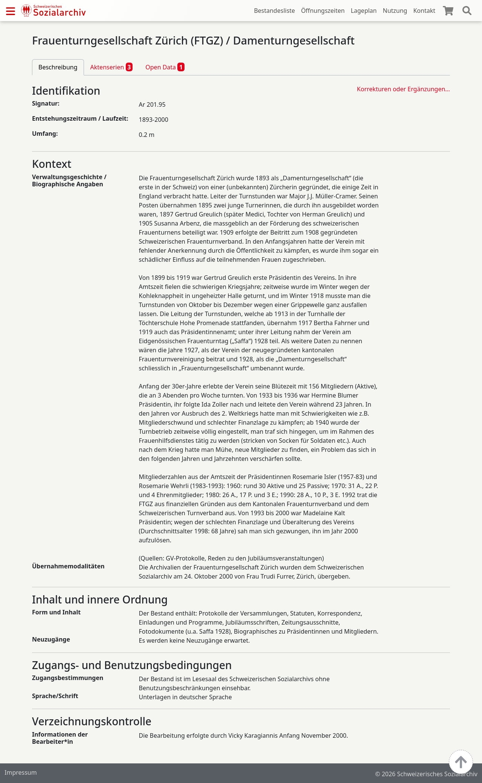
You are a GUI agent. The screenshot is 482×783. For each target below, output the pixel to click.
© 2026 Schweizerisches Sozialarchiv (426, 774)
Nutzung (395, 10)
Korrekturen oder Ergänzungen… (403, 89)
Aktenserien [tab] (111, 67)
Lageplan (364, 10)
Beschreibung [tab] (58, 67)
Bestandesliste (274, 10)
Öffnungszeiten (323, 10)
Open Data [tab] (165, 67)
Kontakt (424, 10)
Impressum (21, 772)
